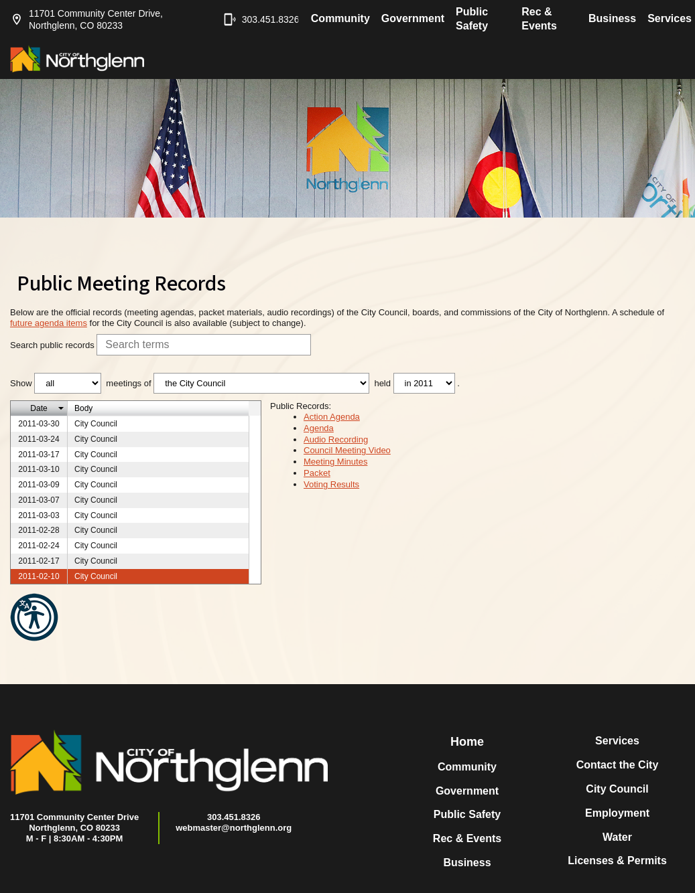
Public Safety (472, 18)
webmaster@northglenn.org (234, 828)
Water (617, 837)
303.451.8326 (254, 19)
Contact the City (617, 764)
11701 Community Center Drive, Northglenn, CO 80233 (86, 19)
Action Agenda (332, 417)
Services (669, 18)
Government (412, 18)
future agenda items (48, 323)
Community (340, 18)
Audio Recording (336, 439)
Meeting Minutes (335, 462)
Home (467, 741)
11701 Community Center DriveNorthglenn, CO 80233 (74, 822)
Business (612, 18)
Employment (617, 813)
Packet (317, 473)
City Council (617, 789)
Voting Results (331, 484)
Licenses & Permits (617, 860)
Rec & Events (538, 18)
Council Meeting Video (347, 450)
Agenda (319, 428)
